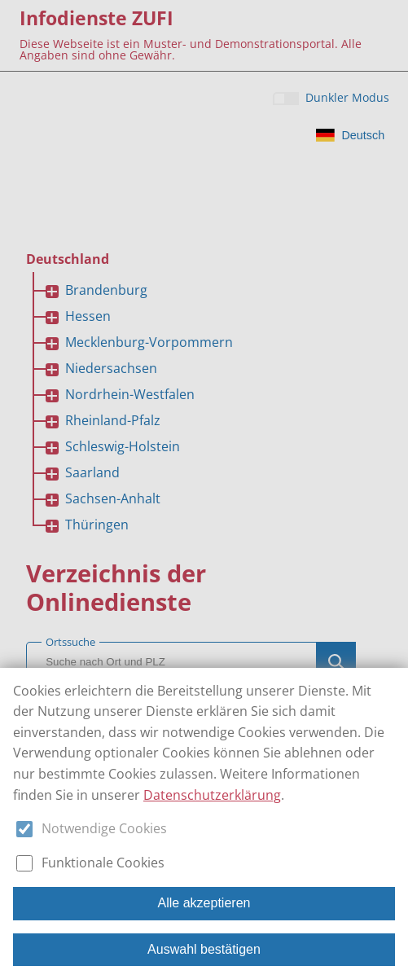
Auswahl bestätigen (204, 949)
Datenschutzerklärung (212, 795)
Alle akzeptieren (204, 903)
